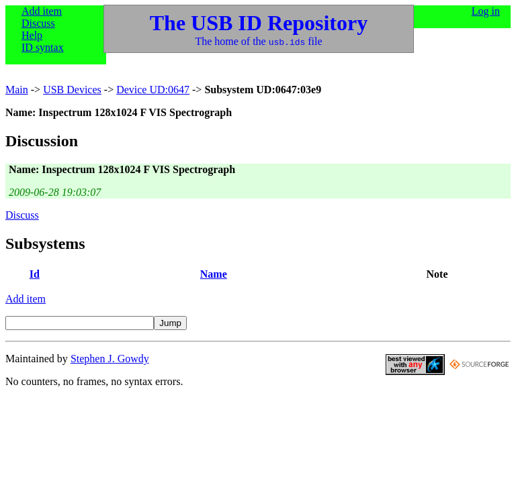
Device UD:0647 (152, 89)
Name (213, 274)
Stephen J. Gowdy (110, 358)
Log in (486, 11)
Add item (42, 11)
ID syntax (43, 47)
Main (16, 89)
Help (32, 35)
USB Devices (72, 89)
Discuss (38, 23)
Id (35, 274)
